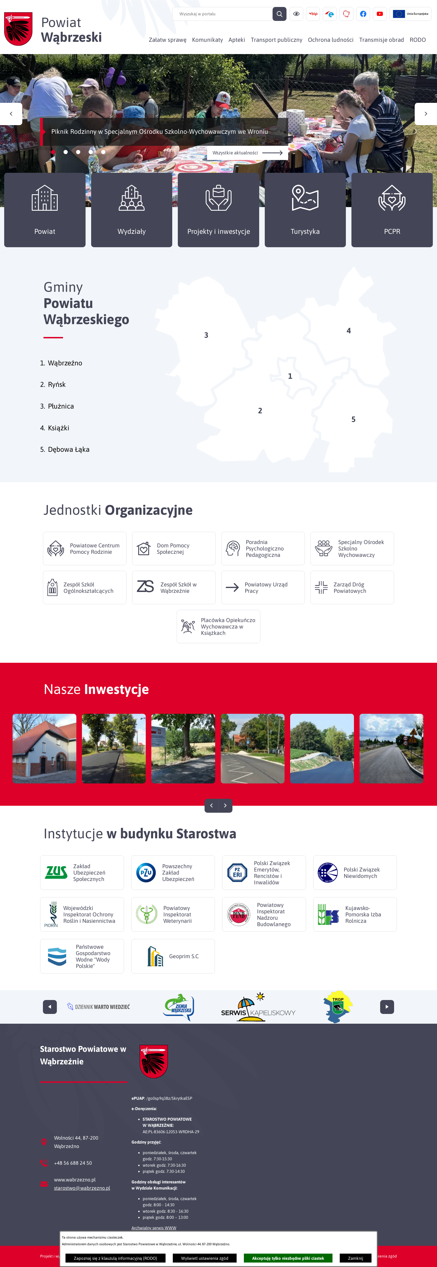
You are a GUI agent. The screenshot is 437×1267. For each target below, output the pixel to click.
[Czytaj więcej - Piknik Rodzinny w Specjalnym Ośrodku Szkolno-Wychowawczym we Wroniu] (218, 130)
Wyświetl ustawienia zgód (204, 1258)
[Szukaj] (280, 14)
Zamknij (355, 1258)
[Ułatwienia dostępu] (296, 14)
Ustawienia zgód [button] (382, 1256)
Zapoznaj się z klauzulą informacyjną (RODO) (115, 1258)
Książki (58, 439)
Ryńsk (57, 395)
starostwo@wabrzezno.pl (82, 1188)
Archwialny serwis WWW (154, 1227)
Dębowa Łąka (69, 460)
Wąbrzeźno (65, 374)
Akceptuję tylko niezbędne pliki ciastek (288, 1258)
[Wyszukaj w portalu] (229, 14)
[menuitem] (167, 39)
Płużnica (61, 417)
